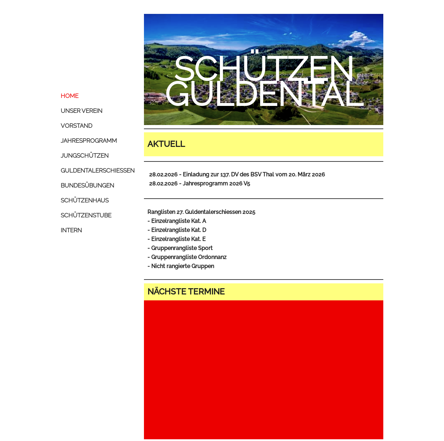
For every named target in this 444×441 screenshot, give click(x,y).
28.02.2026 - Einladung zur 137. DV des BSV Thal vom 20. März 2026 (237, 174)
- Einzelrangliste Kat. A (176, 221)
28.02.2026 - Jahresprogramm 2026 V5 (199, 183)
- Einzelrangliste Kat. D (176, 230)
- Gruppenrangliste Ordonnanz (187, 257)
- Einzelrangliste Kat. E (176, 239)
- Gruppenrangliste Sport (180, 248)
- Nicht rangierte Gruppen (180, 266)
